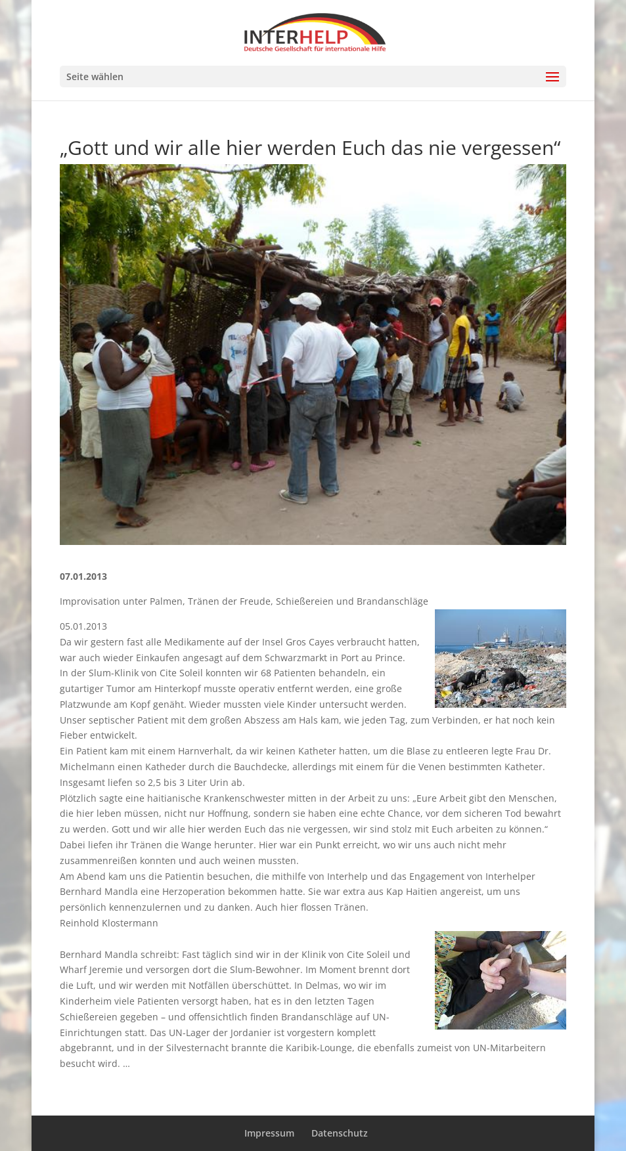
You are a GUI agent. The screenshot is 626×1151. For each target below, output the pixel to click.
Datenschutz (339, 1133)
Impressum (269, 1133)
